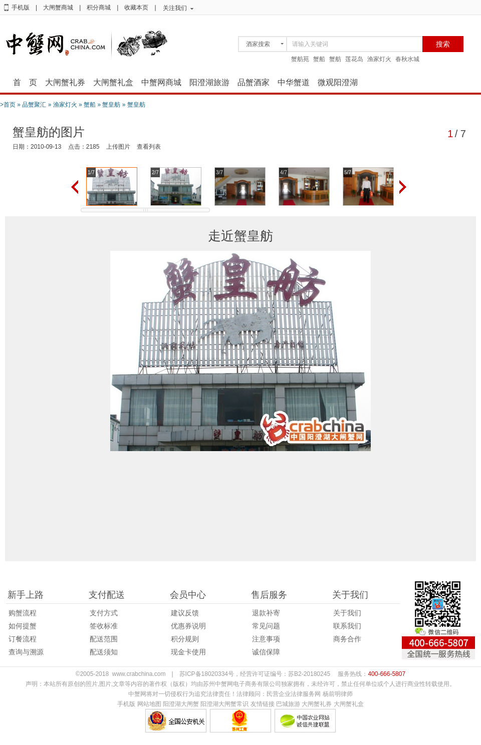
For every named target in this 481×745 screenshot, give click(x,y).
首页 (10, 104)
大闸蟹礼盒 (113, 82)
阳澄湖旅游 (209, 82)
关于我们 (347, 613)
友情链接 (263, 703)
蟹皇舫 (111, 104)
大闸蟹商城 (58, 7)
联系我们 (347, 626)
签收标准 (104, 626)
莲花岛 (354, 59)
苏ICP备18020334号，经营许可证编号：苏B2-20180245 (254, 673)
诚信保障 (266, 652)
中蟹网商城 (161, 82)
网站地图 (149, 703)
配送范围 (104, 639)
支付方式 (104, 613)
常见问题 (266, 626)
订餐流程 (23, 639)
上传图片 (118, 146)
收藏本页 (136, 7)
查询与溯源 (26, 652)
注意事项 (266, 639)
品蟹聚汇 (34, 104)
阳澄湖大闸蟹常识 (224, 703)
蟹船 (319, 59)
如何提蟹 (23, 626)
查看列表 (149, 146)
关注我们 (175, 8)
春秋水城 (407, 59)
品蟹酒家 (253, 82)
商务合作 (347, 639)
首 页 (25, 82)
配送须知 (104, 652)
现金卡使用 (188, 652)
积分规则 (185, 639)
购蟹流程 (23, 613)
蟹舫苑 (300, 59)
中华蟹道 (294, 82)
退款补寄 (266, 613)
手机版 (21, 7)
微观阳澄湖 (338, 82)
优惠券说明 (188, 626)
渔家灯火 (379, 59)
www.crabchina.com (139, 673)
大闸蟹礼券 (65, 82)
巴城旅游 (288, 703)
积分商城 (99, 7)
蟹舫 (335, 59)
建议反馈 (185, 613)
